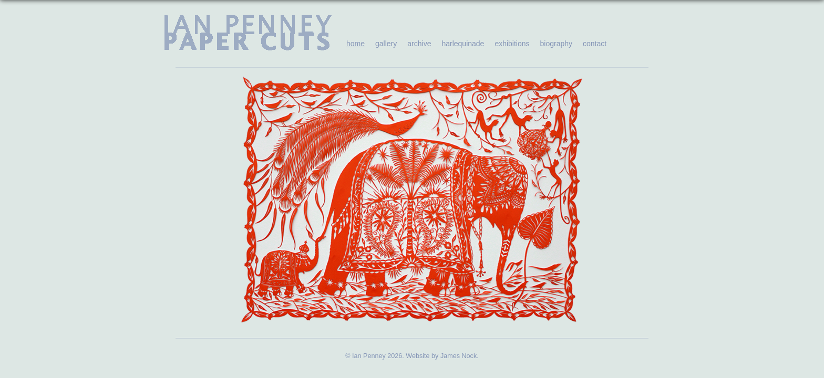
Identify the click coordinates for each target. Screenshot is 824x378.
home (355, 43)
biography (556, 43)
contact (594, 43)
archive (419, 43)
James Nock (458, 356)
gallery (386, 43)
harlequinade (462, 43)
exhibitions (512, 43)
